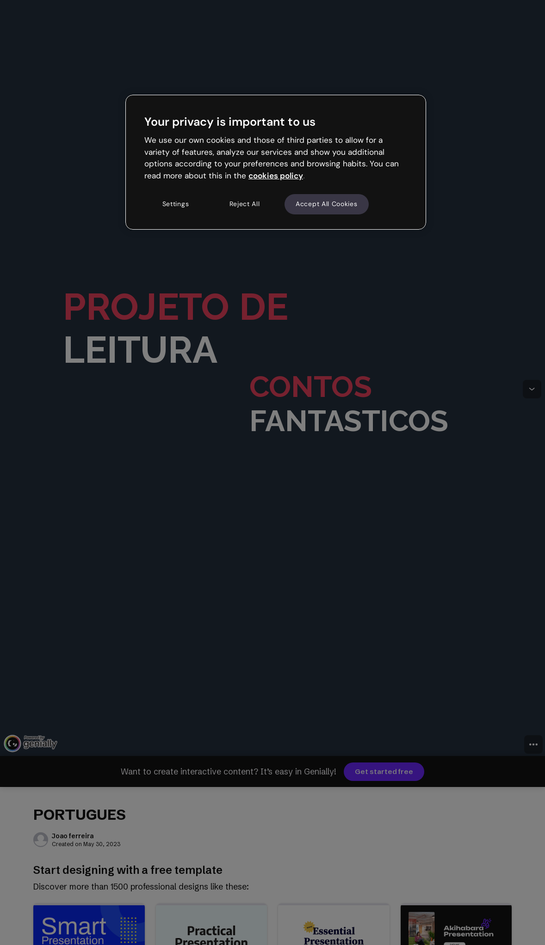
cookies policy (275, 176)
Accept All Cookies (327, 204)
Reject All (244, 204)
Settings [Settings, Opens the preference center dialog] (175, 204)
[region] (275, 162)
